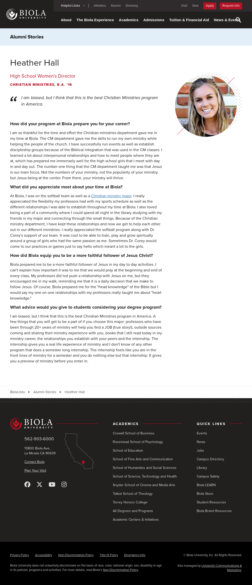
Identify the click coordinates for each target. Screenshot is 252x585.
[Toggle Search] (238, 20)
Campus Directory (210, 459)
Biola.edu (17, 392)
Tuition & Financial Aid (189, 20)
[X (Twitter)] (39, 484)
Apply (210, 6)
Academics (128, 20)
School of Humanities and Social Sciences (144, 468)
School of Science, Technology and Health (145, 476)
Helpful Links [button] (70, 6)
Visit (184, 6)
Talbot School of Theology (133, 494)
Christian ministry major (111, 196)
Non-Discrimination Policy (76, 555)
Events (202, 433)
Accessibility (43, 555)
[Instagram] (64, 484)
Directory (132, 6)
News (201, 442)
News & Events (227, 20)
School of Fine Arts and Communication (143, 459)
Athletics (100, 6)
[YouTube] (52, 484)
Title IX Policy (109, 555)
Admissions (153, 20)
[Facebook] (27, 484)
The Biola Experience (95, 20)
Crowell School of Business (134, 433)
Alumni (116, 6)
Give (195, 6)
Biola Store (205, 494)
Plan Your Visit (35, 470)
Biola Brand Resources (214, 511)
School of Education (128, 450)
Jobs (200, 450)
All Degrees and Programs (133, 511)
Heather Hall (75, 392)
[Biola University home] (30, 14)
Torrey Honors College (130, 502)
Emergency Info (134, 555)
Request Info (231, 6)
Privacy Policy (19, 555)
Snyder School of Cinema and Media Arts (144, 485)
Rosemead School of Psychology (138, 442)
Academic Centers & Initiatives (136, 519)
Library (202, 468)
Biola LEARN (206, 485)
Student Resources (211, 502)
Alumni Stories (27, 37)
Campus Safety (208, 476)
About (66, 20)
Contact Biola (34, 462)
